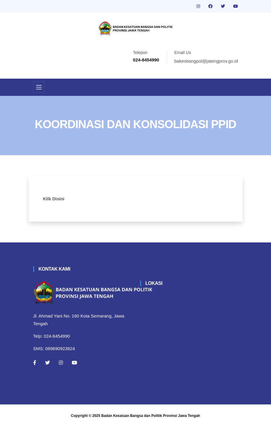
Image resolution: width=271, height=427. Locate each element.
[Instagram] (61, 362)
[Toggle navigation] (39, 87)
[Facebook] (34, 362)
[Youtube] (74, 362)
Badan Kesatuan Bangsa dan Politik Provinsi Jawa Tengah (150, 416)
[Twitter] (47, 362)
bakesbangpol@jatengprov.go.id (206, 61)
